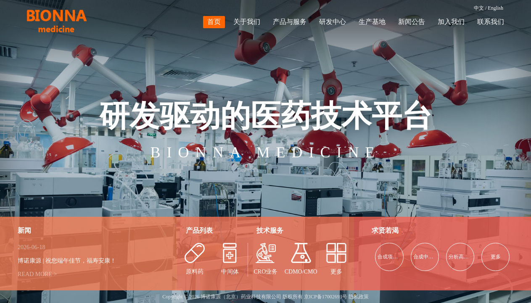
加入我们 (451, 21)
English (495, 8)
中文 (479, 8)
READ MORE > (37, 274)
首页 (214, 21)
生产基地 (372, 21)
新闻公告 (411, 21)
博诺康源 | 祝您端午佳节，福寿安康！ (67, 261)
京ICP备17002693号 (325, 297)
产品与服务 (289, 21)
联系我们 (490, 21)
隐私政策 (359, 297)
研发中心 (332, 21)
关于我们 (246, 21)
